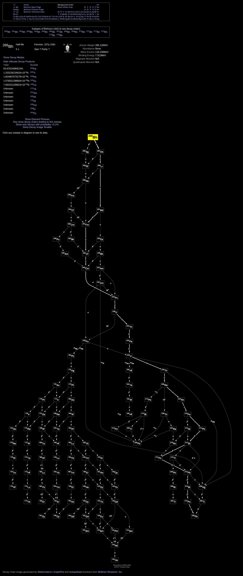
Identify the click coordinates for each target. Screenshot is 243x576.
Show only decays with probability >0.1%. (37, 124)
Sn (88, 14)
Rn (98, 16)
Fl (87, 19)
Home (26, 5)
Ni (77, 12)
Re (69, 16)
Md (53, 19)
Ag (79, 14)
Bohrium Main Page (32, 7)
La (20, 16)
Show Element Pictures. (37, 119)
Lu (59, 16)
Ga (85, 12)
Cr (66, 12)
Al (85, 9)
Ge (87, 12)
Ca (17, 12)
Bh (69, 19)
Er (50, 16)
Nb (63, 14)
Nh (85, 19)
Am (36, 19)
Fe (72, 12)
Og (98, 19)
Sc (59, 12)
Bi (90, 16)
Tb (42, 16)
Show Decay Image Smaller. (37, 127)
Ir (74, 16)
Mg (17, 9)
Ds (77, 19)
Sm (33, 16)
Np (30, 19)
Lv (93, 19)
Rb (14, 14)
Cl (95, 9)
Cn (82, 19)
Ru (72, 14)
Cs (14, 16)
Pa (25, 19)
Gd (39, 16)
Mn (69, 12)
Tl (85, 16)
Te (93, 14)
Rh (74, 14)
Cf (45, 19)
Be (17, 7)
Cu (79, 12)
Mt (74, 19)
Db (63, 19)
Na (14, 9)
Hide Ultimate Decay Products (19, 61)
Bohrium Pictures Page (34, 9)
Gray (70, 7)
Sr (17, 14)
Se (93, 12)
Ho (47, 16)
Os (72, 16)
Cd (82, 14)
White (65, 7)
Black (60, 7)
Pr (25, 16)
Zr (61, 14)
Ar (98, 9)
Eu (36, 16)
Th (22, 19)
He (98, 5)
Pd (77, 14)
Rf (61, 19)
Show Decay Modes (13, 57)
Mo (66, 14)
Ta (63, 16)
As (90, 12)
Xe (98, 14)
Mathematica (44, 572)
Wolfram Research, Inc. (110, 572)
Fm (50, 19)
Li (14, 7)
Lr (59, 19)
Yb (56, 16)
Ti (61, 12)
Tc (69, 14)
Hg (82, 16)
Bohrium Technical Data (34, 12)
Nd (27, 16)
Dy (45, 16)
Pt (77, 16)
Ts (95, 19)
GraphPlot (58, 572)
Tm (53, 16)
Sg (66, 19)
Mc (90, 19)
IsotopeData (75, 572)
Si (88, 9)
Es (47, 19)
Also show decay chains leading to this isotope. (37, 122)
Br (95, 12)
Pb (88, 16)
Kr (98, 12)
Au (79, 16)
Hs (72, 19)
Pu (33, 19)
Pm (30, 16)
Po (93, 16)
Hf (61, 16)
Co (74, 12)
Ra (17, 19)
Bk (42, 19)
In (85, 14)
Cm (39, 19)
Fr (14, 19)
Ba (17, 16)
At (95, 16)
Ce (22, 16)
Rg (79, 19)
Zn (82, 12)
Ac (20, 19)
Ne (98, 7)
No (56, 19)
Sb (90, 14)
